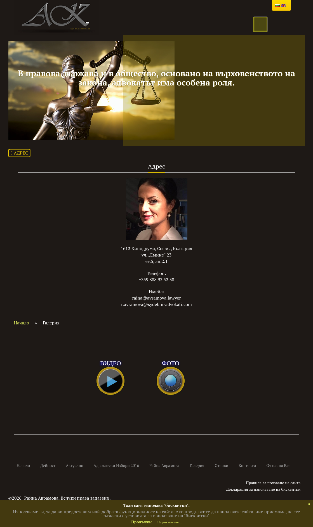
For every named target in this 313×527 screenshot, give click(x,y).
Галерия (197, 465)
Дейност (48, 465)
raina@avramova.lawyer (156, 298)
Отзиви (221, 465)
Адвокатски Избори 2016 (116, 465)
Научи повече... (169, 522)
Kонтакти (247, 465)
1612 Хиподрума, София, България (156, 248)
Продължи (141, 521)
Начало (21, 323)
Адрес (19, 153)
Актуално (74, 465)
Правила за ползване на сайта (273, 482)
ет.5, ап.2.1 (156, 261)
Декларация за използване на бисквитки (263, 489)
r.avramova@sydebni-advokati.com (156, 304)
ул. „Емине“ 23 (156, 255)
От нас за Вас (278, 465)
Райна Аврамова (164, 465)
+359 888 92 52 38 (156, 279)
